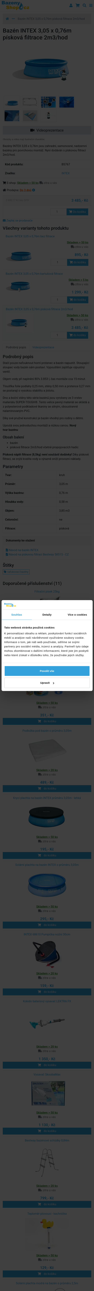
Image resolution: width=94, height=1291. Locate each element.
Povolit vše (47, 670)
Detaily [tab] (47, 614)
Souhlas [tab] (16, 614)
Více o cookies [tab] (77, 614)
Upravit (47, 682)
